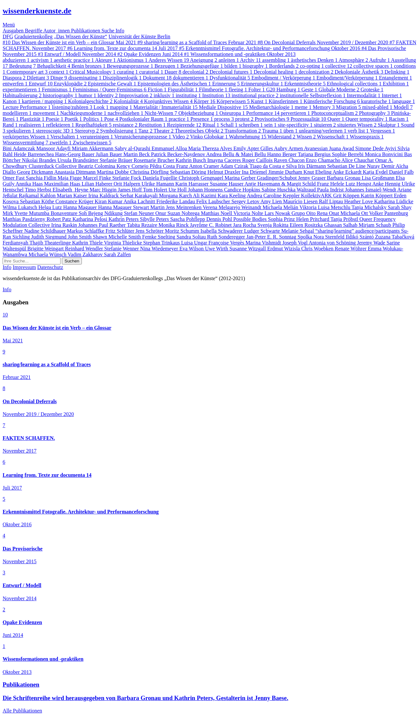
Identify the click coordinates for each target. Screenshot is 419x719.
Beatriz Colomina (97, 166)
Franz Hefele (331, 184)
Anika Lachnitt (139, 201)
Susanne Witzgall (248, 248)
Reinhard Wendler (84, 248)
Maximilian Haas (63, 184)
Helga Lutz (51, 207)
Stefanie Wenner (122, 248)
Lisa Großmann (379, 178)
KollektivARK (317, 195)
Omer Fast (14, 178)
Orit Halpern (127, 184)
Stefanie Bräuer (117, 160)
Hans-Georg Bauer (75, 154)
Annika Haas (30, 184)
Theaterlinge (58, 242)
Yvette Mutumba (32, 213)
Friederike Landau (176, 201)
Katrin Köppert (377, 195)
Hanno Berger (282, 154)
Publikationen (86, 30)
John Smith (80, 237)
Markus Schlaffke (86, 231)
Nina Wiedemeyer (159, 248)
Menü (9, 24)
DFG (8, 36)
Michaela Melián (281, 207)
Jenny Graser (312, 178)
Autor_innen (57, 30)
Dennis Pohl (219, 219)
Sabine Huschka (279, 189)
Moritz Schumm (182, 231)
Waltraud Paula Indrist (321, 189)
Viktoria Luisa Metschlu (326, 207)
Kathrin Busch (191, 160)
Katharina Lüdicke (393, 201)
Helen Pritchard (313, 219)
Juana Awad (342, 148)
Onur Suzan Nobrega (178, 213)
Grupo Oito (304, 213)
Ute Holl (178, 189)
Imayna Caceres (224, 160)
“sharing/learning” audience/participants (358, 231)
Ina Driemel (255, 172)
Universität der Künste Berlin (139, 36)
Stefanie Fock (127, 178)
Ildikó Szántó (360, 237)
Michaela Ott (354, 213)
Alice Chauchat (358, 160)
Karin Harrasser (192, 184)
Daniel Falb (401, 172)
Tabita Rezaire (143, 225)
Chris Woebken (318, 248)
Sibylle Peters (155, 219)
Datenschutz (50, 267)
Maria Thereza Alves (210, 148)
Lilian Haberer (98, 184)
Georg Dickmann (35, 172)
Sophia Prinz (282, 219)
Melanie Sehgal (298, 231)
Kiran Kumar (109, 201)
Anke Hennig (387, 184)
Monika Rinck (174, 225)
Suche (108, 30)
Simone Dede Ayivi (376, 148)
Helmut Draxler (225, 172)
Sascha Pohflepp (188, 219)
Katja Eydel (376, 172)
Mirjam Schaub (375, 225)
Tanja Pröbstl (344, 219)
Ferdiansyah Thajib (23, 242)
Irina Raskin (64, 225)
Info (120, 30)
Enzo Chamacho (323, 160)
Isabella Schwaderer (222, 231)
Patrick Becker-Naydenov (178, 154)
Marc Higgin (104, 189)
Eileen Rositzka (307, 225)
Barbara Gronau (344, 178)
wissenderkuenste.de (37, 11)
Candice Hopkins (243, 189)
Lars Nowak (278, 213)
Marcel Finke (97, 178)
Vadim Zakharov (86, 254)
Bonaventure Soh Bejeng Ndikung (87, 213)
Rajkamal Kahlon (38, 195)
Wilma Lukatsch (21, 207)
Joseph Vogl (295, 242)
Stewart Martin (149, 207)
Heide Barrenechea (34, 154)
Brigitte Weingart (46, 248)
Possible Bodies (250, 219)
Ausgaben (14, 30)
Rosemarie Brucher (154, 160)
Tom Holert (156, 189)
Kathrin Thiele (88, 242)
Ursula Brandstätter (79, 160)
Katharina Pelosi (90, 219)
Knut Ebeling (318, 172)
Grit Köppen (347, 195)
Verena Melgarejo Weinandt (233, 207)
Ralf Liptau (331, 201)
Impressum (24, 267)
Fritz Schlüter (120, 231)
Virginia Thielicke (123, 242)
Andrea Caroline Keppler (274, 195)
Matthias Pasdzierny (24, 219)
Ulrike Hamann (158, 184)
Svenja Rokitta (273, 225)
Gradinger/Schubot (277, 178)
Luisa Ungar (195, 242)
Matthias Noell (217, 213)
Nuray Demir (381, 166)
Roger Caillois (258, 160)
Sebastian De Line (347, 166)
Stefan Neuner (139, 213)
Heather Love (359, 201)
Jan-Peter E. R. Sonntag (271, 237)
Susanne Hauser (227, 184)
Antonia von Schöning (333, 242)
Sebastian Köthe (37, 201)
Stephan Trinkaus (162, 242)
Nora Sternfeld (329, 237)
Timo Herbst (39, 189)
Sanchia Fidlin (42, 178)
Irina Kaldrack (104, 195)
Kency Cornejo (133, 166)
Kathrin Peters (124, 219)
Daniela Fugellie (161, 178)
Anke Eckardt (348, 172)
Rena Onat (328, 213)
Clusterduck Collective (53, 166)
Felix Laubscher (213, 201)
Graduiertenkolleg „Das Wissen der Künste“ (60, 36)
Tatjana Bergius (315, 154)
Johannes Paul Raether (102, 225)
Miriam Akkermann (93, 148)
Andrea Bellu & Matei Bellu (236, 154)
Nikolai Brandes (39, 160)
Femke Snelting (159, 237)
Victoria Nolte (248, 213)
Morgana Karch (176, 195)
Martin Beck (137, 154)
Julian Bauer (109, 154)
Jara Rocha (245, 225)
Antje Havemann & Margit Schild (281, 184)
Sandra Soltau (191, 237)
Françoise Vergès (227, 242)
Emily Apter (247, 148)
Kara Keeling (232, 195)
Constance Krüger (75, 201)
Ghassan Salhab (341, 225)
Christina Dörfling (150, 172)
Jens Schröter (150, 231)
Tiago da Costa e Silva (273, 166)
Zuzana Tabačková (394, 237)
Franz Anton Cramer (198, 166)
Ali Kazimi (205, 195)
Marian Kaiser (72, 195)
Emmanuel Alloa (170, 148)
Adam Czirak (234, 166)
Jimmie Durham (286, 172)
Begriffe (34, 30)
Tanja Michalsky (370, 207)
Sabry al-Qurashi (133, 148)
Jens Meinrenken (184, 207)
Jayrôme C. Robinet (211, 225)
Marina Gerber (241, 178)
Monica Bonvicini (384, 154)
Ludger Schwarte (262, 231)
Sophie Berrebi (348, 154)
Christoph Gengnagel (202, 178)
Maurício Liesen (301, 201)
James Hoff (130, 189)
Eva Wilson (192, 248)
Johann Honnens (206, 189)
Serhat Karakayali (139, 195)
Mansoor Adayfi (54, 148)
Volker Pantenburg (388, 213)
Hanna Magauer (80, 207)
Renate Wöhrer (351, 248)
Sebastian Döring (189, 172)
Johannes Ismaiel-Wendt (371, 189)
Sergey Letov (246, 201)
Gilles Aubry (274, 148)
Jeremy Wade (372, 242)
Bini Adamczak (19, 148)
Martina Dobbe (113, 172)
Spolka (305, 237)
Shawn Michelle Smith (117, 237)
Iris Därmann (312, 166)
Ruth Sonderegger (226, 237)
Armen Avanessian (308, 148)
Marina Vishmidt (264, 242)
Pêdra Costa (163, 166)
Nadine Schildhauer (45, 231)
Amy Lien (272, 201)
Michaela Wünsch (47, 254)
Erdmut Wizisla (284, 248)
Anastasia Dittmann (75, 172)
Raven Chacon (290, 160)
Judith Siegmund (49, 237)
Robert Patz (59, 219)
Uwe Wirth (217, 248)
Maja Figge (70, 178)
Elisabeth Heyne (70, 189)
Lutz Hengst (358, 184)
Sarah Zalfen (117, 254)
